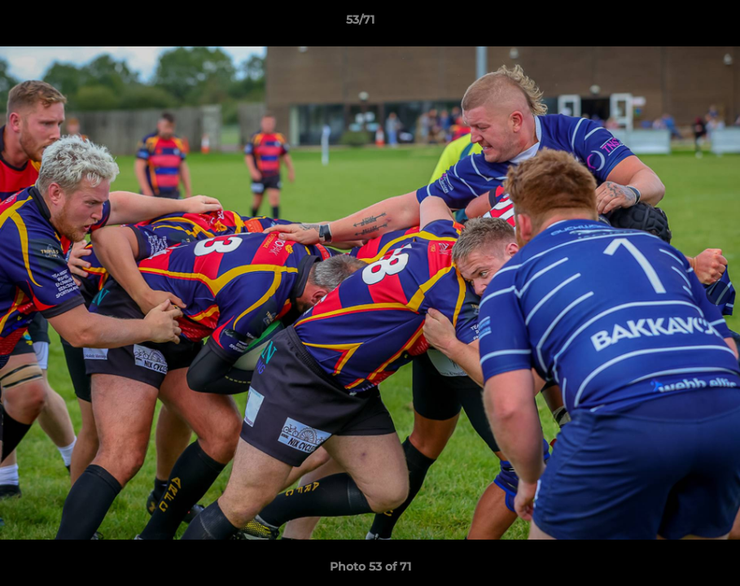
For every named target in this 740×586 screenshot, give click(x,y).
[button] (671, 23)
